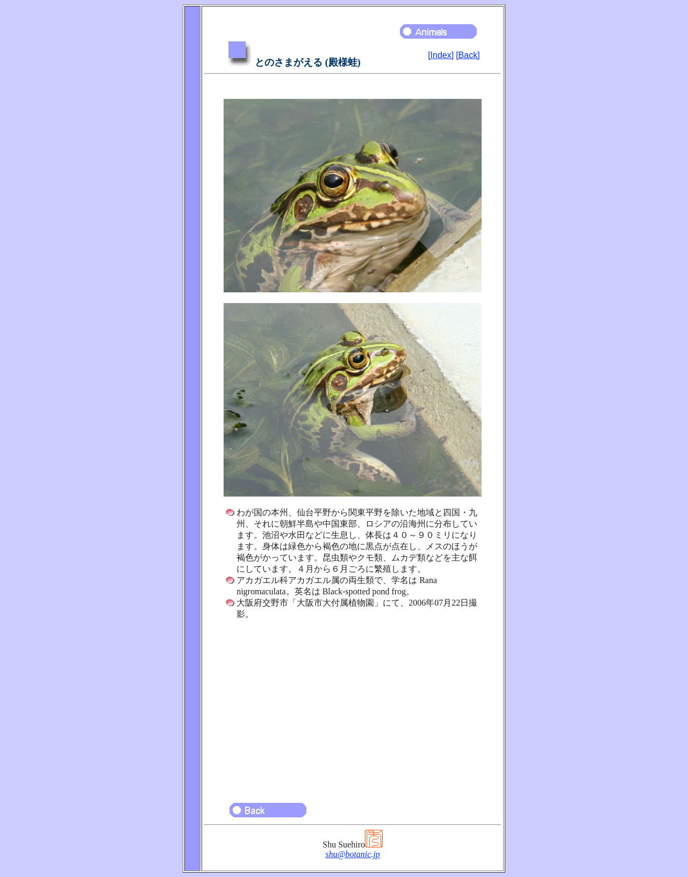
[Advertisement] (353, 706)
